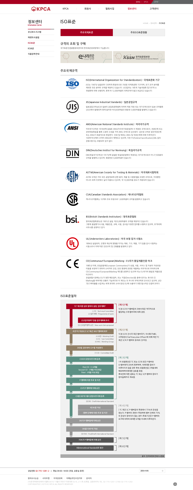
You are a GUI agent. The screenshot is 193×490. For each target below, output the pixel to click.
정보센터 (132, 9)
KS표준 (31, 48)
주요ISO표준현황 (139, 32)
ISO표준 (31, 43)
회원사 (87, 9)
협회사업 (109, 9)
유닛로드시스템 (34, 32)
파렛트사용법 (33, 37)
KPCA (66, 9)
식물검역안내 (33, 54)
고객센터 (154, 9)
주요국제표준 (86, 32)
